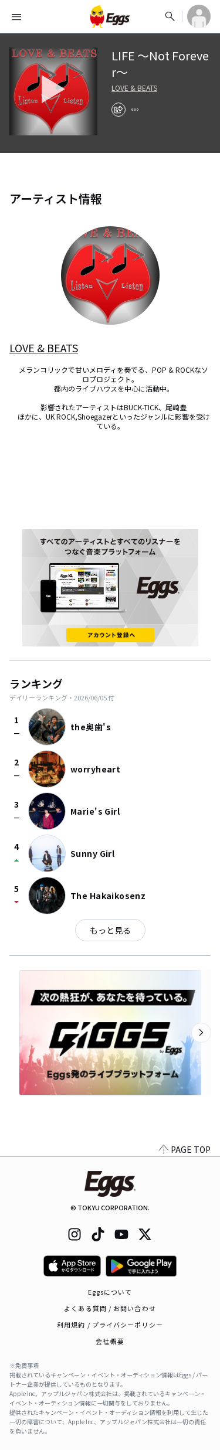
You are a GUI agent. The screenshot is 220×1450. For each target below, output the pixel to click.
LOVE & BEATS (134, 88)
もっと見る (110, 930)
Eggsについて (110, 1291)
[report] (135, 110)
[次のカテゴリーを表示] (201, 1033)
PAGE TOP (185, 1149)
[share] (118, 110)
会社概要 (110, 1341)
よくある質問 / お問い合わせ (110, 1308)
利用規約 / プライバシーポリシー (110, 1324)
